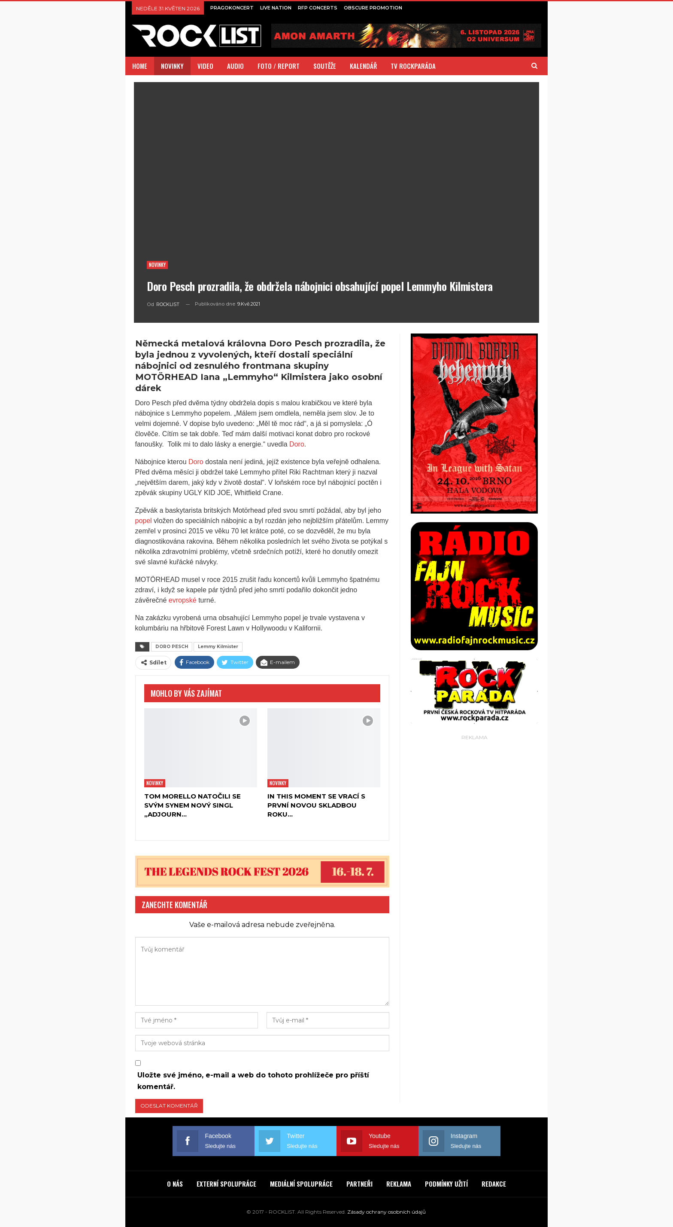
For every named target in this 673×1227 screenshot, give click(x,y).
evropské (183, 600)
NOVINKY (172, 65)
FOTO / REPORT (279, 65)
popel (143, 520)
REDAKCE (494, 1183)
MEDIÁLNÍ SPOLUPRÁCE (301, 1183)
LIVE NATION (275, 8)
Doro (296, 444)
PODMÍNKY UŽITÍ (446, 1183)
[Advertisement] (474, 872)
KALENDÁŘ (363, 65)
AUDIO (235, 65)
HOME (139, 65)
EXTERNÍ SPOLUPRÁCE (226, 1183)
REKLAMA (398, 1183)
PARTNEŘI (359, 1183)
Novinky (157, 264)
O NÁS (175, 1183)
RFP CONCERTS (317, 8)
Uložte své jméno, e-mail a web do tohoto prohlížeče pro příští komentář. (253, 1081)
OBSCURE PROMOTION (373, 8)
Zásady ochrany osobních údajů (386, 1212)
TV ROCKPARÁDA (413, 65)
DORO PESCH (171, 646)
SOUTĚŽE (324, 65)
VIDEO (205, 65)
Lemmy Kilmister (218, 646)
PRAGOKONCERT (232, 8)
